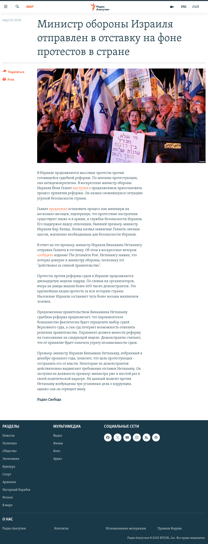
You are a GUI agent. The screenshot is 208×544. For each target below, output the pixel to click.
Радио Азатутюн (14, 528)
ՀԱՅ (195, 7)
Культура (8, 466)
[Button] (13, 73)
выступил (81, 188)
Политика (9, 443)
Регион (7, 497)
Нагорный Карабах (16, 490)
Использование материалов (126, 528)
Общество (9, 451)
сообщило (45, 255)
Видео (57, 435)
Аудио (57, 458)
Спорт (6, 474)
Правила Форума (170, 528)
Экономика (10, 458)
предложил (58, 209)
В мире (7, 505)
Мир (30, 7)
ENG (183, 7)
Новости (8, 435)
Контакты (61, 528)
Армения (9, 482)
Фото (56, 451)
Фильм (58, 443)
